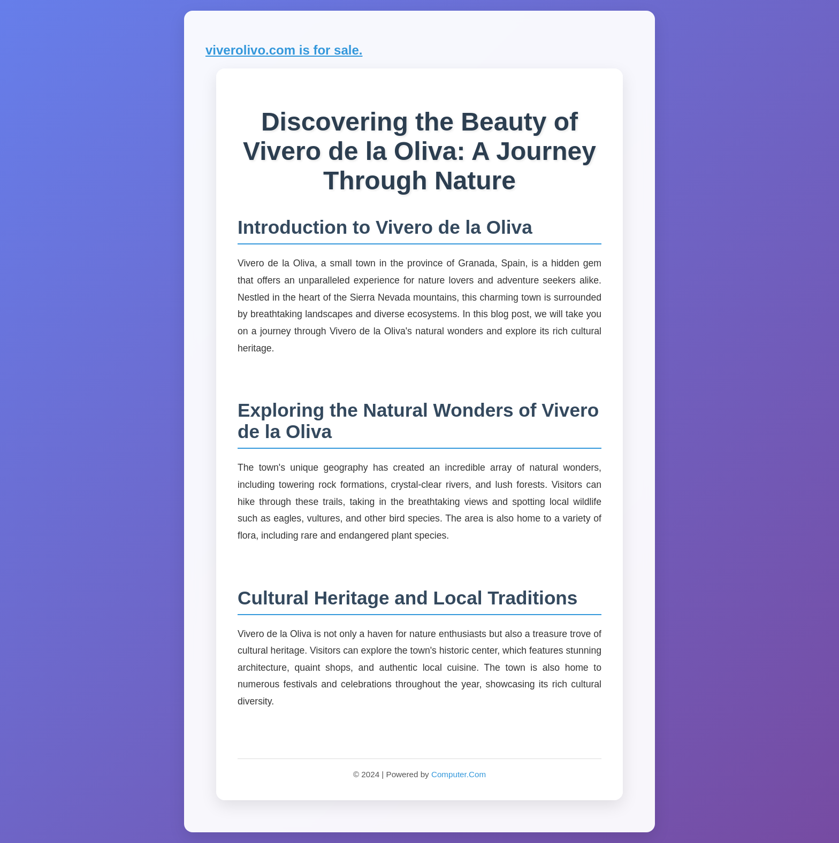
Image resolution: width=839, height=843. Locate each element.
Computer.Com (458, 774)
